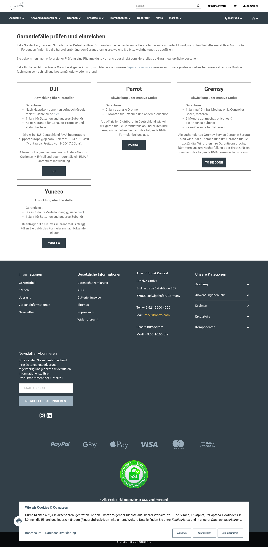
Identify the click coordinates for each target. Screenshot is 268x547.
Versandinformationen (34, 305)
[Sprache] (254, 18)
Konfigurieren (204, 533)
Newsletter (26, 312)
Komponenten (205, 327)
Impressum (33, 533)
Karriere (24, 290)
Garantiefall (27, 283)
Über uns (25, 297)
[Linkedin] (49, 416)
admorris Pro (142, 541)
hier (56, 114)
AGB (80, 290)
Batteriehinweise (89, 297)
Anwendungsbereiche (210, 295)
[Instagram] (42, 416)
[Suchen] (166, 6)
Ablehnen (182, 533)
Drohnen (201, 305)
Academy (201, 284)
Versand (162, 500)
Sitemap (83, 305)
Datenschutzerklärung (60, 533)
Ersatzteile (202, 316)
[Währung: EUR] (233, 18)
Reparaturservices (139, 67)
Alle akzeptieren (230, 533)
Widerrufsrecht (87, 319)
